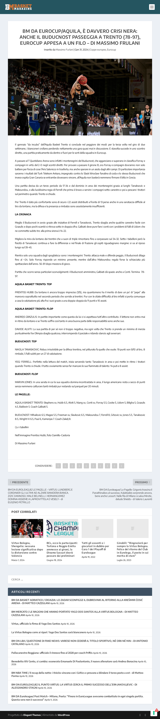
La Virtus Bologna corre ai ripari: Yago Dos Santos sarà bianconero (48, 632)
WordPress (64, 715)
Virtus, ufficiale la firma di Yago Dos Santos (35, 623)
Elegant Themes (32, 715)
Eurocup (111, 49)
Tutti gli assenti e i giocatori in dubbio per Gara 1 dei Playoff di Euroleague (95, 547)
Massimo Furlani (64, 49)
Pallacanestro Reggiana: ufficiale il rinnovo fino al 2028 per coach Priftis (52, 652)
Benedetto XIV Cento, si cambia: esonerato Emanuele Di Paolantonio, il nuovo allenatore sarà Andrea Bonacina (74, 661)
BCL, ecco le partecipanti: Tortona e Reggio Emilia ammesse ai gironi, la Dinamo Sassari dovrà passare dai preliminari (62, 549)
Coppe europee (98, 49)
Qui (17, 427)
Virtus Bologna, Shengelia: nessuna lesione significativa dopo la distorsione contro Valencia (27, 549)
